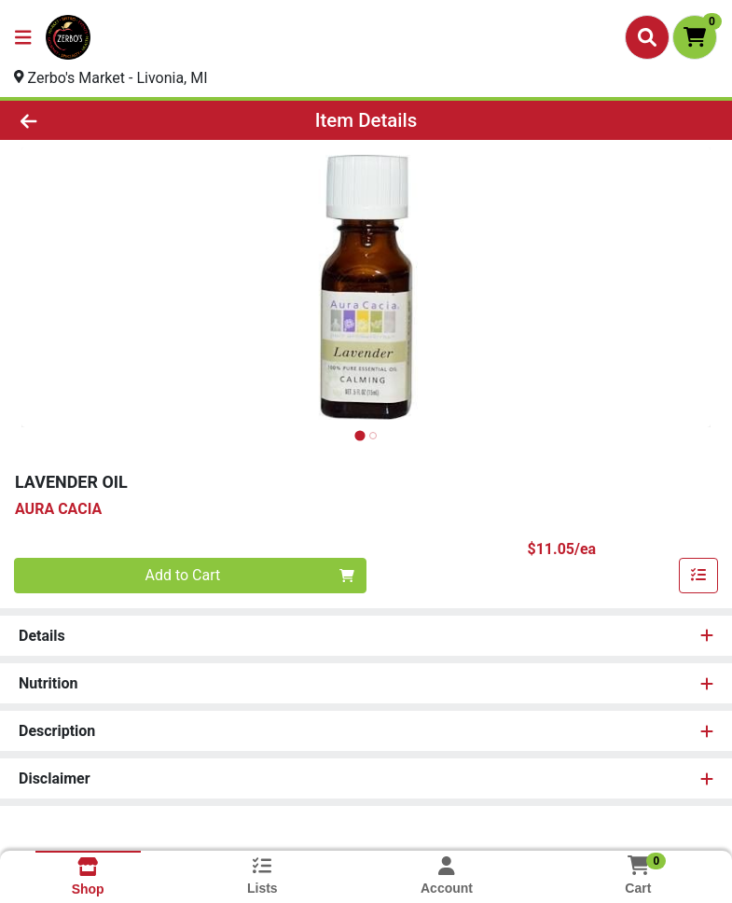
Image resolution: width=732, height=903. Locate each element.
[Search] (647, 37)
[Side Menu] (23, 37)
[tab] (359, 435)
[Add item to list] (698, 575)
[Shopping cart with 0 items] (694, 37)
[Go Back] (102, 120)
